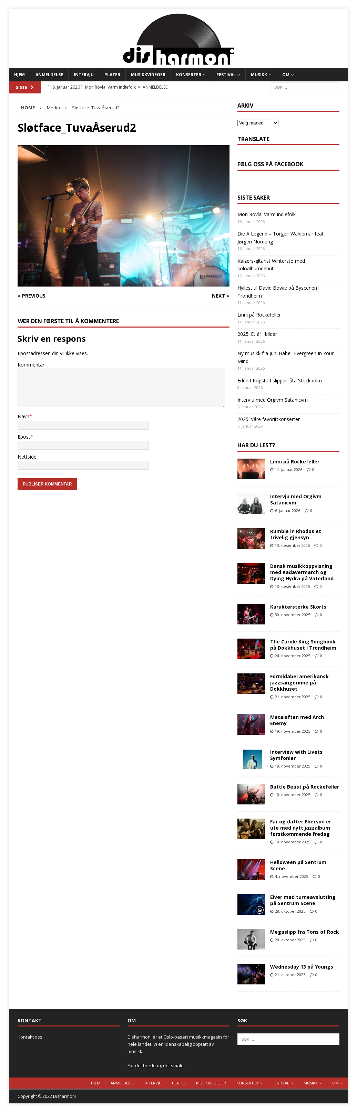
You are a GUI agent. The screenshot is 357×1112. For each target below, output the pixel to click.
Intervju (84, 75)
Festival (226, 75)
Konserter (188, 75)
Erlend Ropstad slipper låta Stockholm (279, 380)
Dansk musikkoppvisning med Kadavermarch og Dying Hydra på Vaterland (302, 572)
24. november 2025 (292, 655)
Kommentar (31, 364)
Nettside (27, 456)
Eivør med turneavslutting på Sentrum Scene (303, 900)
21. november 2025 (292, 696)
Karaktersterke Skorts (298, 606)
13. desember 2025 (292, 545)
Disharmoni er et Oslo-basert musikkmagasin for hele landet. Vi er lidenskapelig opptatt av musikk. (178, 1044)
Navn (23, 416)
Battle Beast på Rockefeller (304, 786)
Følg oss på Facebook (270, 164)
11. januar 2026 (288, 469)
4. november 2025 (291, 876)
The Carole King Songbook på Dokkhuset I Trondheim (303, 644)
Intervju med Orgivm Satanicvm (272, 400)
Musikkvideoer (148, 75)
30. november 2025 (292, 614)
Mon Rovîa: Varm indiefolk (266, 214)
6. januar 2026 (287, 510)
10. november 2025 (292, 794)
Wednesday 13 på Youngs (301, 966)
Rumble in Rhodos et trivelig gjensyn (295, 534)
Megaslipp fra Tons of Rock (304, 932)
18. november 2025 (292, 766)
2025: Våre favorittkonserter (268, 419)
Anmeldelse (49, 75)
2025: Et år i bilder (257, 334)
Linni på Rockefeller (259, 314)
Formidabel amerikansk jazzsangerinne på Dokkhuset (299, 682)
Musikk (259, 75)
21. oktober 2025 (290, 974)
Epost (24, 436)
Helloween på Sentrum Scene (298, 865)
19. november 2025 (292, 731)
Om (285, 75)
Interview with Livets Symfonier (296, 755)
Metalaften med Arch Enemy (297, 720)
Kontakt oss (30, 1037)
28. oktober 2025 (290, 911)
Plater (112, 75)
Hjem (19, 75)
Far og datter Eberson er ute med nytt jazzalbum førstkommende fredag (300, 827)
